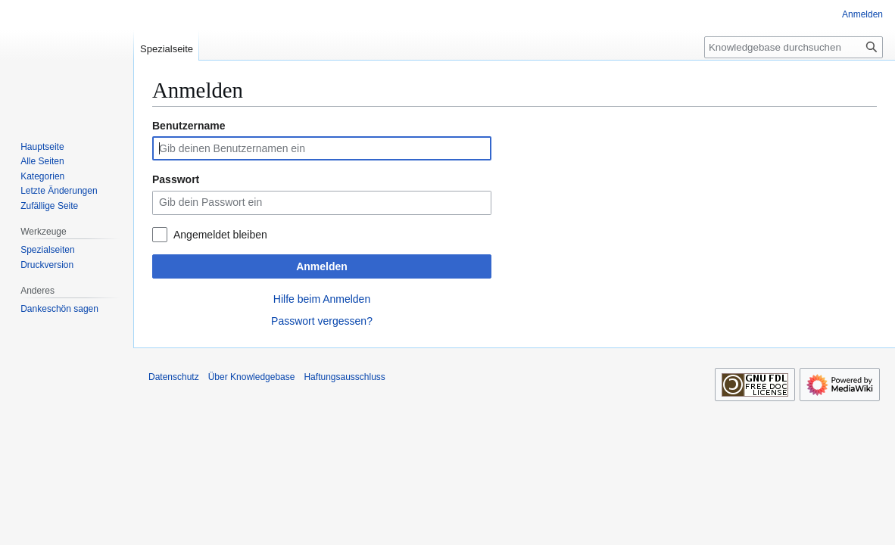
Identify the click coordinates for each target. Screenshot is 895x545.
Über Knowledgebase (251, 377)
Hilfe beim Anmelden (321, 299)
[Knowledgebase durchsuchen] (793, 47)
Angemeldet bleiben (220, 235)
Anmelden (322, 266)
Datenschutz (173, 377)
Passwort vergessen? (322, 321)
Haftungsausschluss (344, 377)
